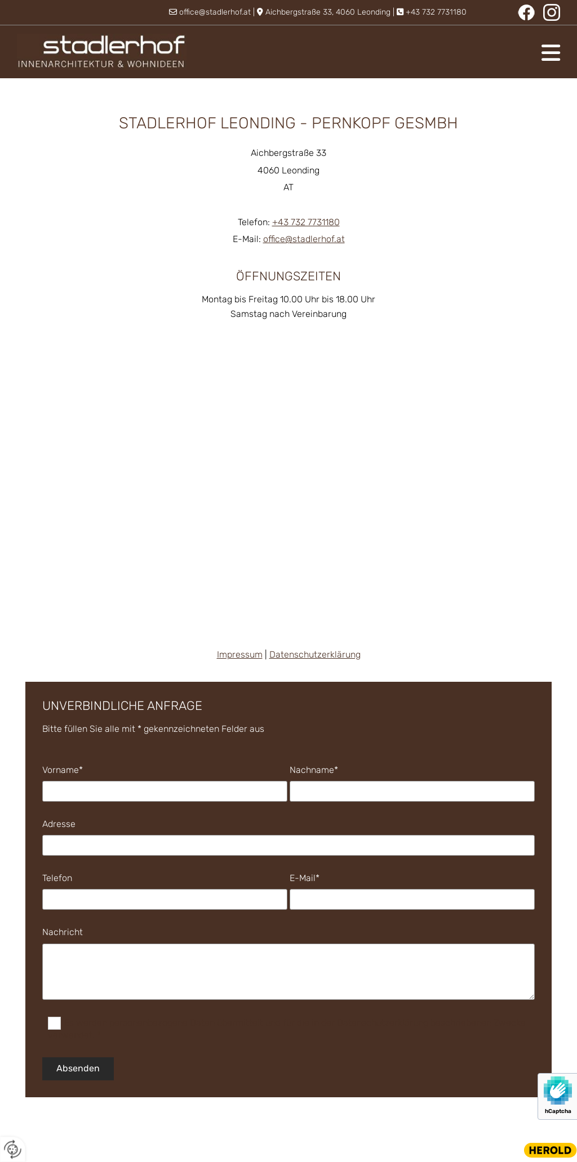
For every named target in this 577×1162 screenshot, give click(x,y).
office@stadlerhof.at (215, 12)
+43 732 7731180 (436, 12)
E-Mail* (304, 878)
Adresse (59, 824)
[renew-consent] (12, 1149)
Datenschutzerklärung (315, 654)
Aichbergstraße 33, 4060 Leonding (327, 12)
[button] (381, 53)
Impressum (240, 654)
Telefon (57, 878)
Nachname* (314, 770)
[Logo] (102, 52)
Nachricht (62, 932)
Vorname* (62, 770)
